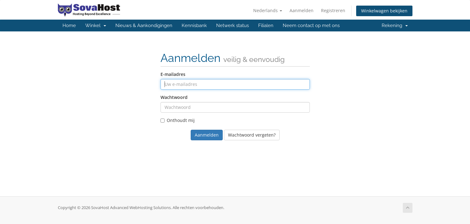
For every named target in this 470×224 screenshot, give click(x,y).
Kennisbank (194, 25)
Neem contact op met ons (311, 25)
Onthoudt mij (178, 120)
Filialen (265, 25)
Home (69, 25)
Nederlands (267, 10)
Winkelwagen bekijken (384, 11)
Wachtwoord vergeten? (252, 135)
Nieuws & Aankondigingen (143, 25)
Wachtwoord (174, 97)
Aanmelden (302, 10)
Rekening (395, 25)
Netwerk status (232, 25)
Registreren (333, 10)
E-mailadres (173, 74)
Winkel (95, 25)
